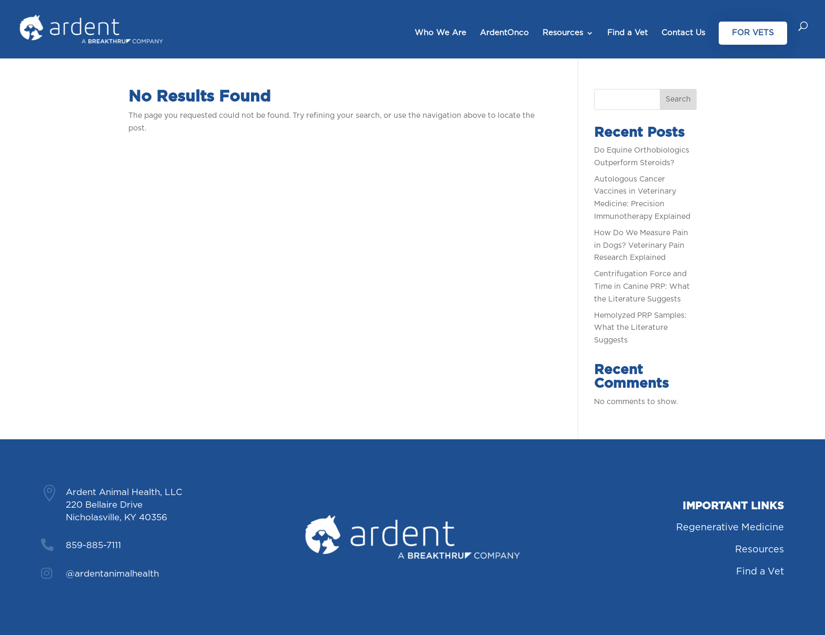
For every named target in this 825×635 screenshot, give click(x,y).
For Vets (753, 33)
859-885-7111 (93, 545)
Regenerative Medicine (730, 527)
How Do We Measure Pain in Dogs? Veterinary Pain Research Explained (641, 245)
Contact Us (683, 33)
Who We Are (440, 33)
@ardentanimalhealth (112, 573)
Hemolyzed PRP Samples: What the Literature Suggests (640, 328)
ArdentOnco (504, 33)
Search (678, 99)
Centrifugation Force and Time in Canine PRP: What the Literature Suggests (642, 286)
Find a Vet (627, 33)
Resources (562, 33)
